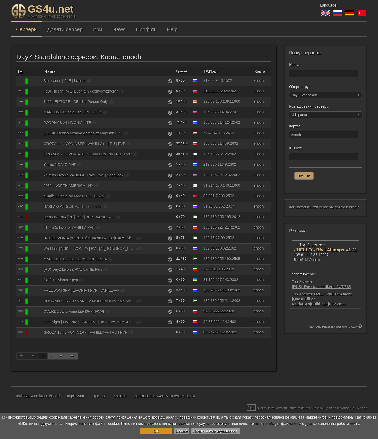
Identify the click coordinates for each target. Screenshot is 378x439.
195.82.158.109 (216, 101)
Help (172, 29)
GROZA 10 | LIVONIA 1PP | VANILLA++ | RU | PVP (86, 332)
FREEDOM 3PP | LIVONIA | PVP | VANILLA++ (81, 290)
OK (156, 431)
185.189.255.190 (217, 259)
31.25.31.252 (214, 206)
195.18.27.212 (215, 154)
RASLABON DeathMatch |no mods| (72, 206)
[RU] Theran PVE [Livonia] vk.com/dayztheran (81, 91)
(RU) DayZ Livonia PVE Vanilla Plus (73, 269)
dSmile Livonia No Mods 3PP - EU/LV (74, 196)
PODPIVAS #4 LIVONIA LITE (67, 123)
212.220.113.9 (215, 164)
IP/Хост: (295, 148)
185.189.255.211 (217, 301)
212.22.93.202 (215, 91)
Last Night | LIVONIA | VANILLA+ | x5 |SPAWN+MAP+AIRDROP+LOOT (89, 322)
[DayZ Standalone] (35, 81)
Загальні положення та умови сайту (164, 396)
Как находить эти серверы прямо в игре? (324, 207)
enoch (259, 80)
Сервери (26, 29)
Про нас (99, 396)
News (119, 29)
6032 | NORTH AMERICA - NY (68, 185)
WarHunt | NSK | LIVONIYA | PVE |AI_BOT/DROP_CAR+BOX (89, 248)
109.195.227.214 (217, 175)
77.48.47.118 (214, 133)
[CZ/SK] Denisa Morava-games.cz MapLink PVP (83, 133)
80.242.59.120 (215, 332)
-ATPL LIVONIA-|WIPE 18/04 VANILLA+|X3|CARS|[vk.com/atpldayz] (89, 238)
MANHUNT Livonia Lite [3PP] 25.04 (73, 112)
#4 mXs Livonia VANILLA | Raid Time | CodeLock (83, 175)
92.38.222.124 (215, 321)
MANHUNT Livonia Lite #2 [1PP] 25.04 (75, 259)
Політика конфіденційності (215, 431)
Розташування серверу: (309, 106)
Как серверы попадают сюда (335, 326)
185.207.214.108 (217, 290)
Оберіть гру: (299, 87)
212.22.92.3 (213, 80)
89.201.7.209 (214, 196)
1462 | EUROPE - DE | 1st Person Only (76, 102)
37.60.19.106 (214, 269)
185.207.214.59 (216, 143)
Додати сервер (65, 29)
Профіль (146, 29)
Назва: (294, 65)
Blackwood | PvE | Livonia (65, 81)
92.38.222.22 (214, 311)
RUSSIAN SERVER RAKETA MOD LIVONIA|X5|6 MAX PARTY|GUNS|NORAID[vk (89, 301)
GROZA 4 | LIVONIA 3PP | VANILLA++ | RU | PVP (84, 144)
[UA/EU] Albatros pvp (61, 280)
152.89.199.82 (215, 248)
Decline (182, 431)
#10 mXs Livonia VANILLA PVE (69, 227)
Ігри (97, 29)
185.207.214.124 (217, 122)
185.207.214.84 (216, 112)
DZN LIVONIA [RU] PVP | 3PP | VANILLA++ (79, 217)
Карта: (294, 126)
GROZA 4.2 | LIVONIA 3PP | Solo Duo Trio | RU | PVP (88, 154)
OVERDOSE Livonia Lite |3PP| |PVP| (74, 311)
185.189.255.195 (217, 217)
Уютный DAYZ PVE (60, 164)
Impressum (76, 396)
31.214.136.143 (216, 185)
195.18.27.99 (214, 238)
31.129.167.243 (216, 280)
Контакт (120, 396)
